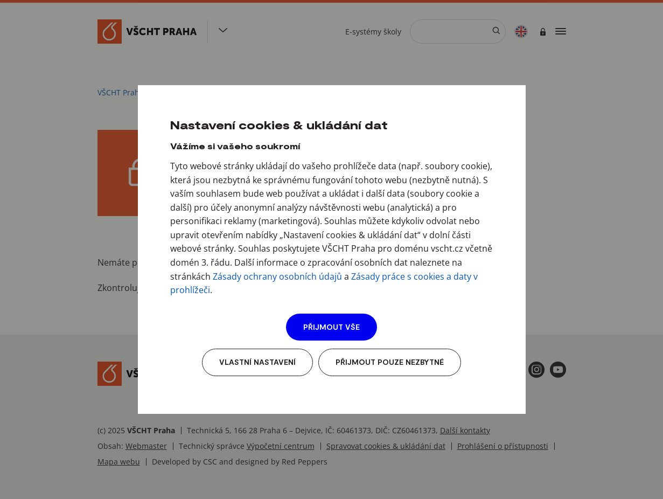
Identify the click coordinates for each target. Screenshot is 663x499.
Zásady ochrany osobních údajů (277, 276)
